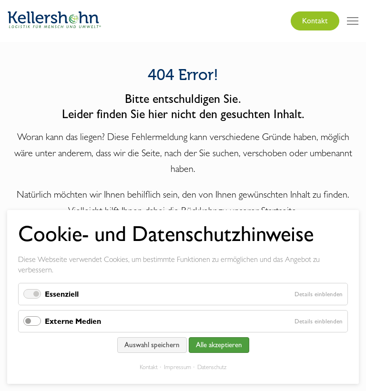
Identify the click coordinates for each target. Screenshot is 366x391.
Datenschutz (211, 367)
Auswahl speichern (152, 345)
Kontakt (315, 20)
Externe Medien (73, 321)
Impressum (177, 367)
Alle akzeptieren (219, 345)
